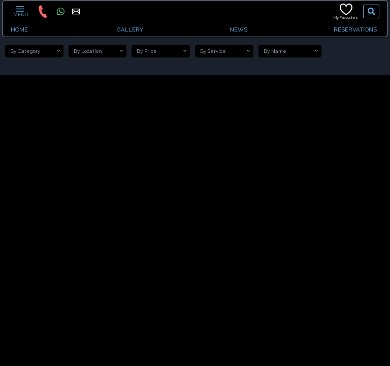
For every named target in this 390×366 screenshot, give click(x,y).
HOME (19, 29)
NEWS (238, 29)
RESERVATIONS (355, 29)
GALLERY (130, 29)
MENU (20, 11)
